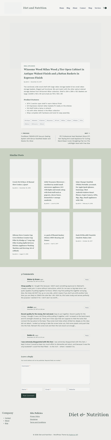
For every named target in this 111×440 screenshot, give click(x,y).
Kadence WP (73, 435)
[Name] (32, 389)
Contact (83, 8)
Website (72, 389)
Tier (81, 120)
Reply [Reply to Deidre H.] (87, 335)
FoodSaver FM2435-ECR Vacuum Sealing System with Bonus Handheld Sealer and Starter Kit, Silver (37, 137)
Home (61, 8)
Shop (90, 8)
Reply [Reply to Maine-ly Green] (87, 279)
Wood (42, 124)
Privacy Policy (35, 416)
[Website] (79, 389)
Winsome (35, 124)
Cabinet (42, 120)
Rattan (75, 120)
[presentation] (24, 168)
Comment (26, 366)
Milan (63, 120)
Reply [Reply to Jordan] (87, 307)
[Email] (55, 389)
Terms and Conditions (38, 422)
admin (27, 82)
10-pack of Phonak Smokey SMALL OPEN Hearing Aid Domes (54, 237)
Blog (68, 8)
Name (24, 389)
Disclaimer (34, 419)
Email (48, 389)
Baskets (34, 120)
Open (69, 120)
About (75, 8)
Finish (57, 120)
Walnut (27, 124)
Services (98, 8)
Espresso (50, 120)
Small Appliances (29, 66)
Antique (27, 120)
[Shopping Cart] (105, 8)
